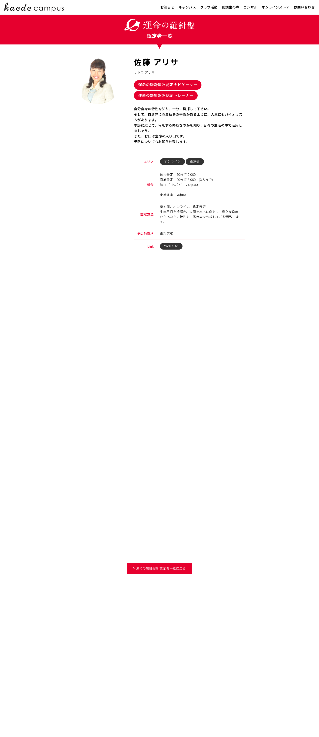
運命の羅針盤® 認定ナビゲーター (167, 85)
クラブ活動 (209, 7)
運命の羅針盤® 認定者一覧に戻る (161, 568)
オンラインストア (276, 7)
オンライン (172, 161)
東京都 (195, 161)
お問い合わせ (304, 7)
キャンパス (187, 7)
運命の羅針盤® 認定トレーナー (165, 95)
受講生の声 (230, 7)
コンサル (250, 7)
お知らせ (167, 7)
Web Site (171, 246)
